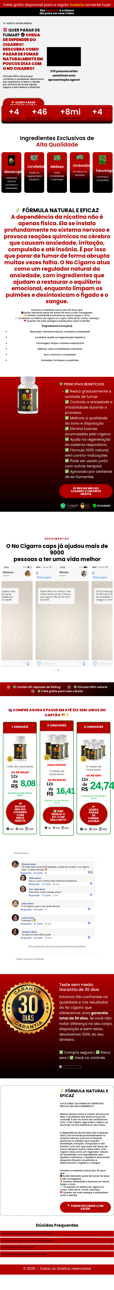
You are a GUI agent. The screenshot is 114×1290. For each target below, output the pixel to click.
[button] (53, 670)
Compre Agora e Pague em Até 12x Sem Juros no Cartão (57, 713)
